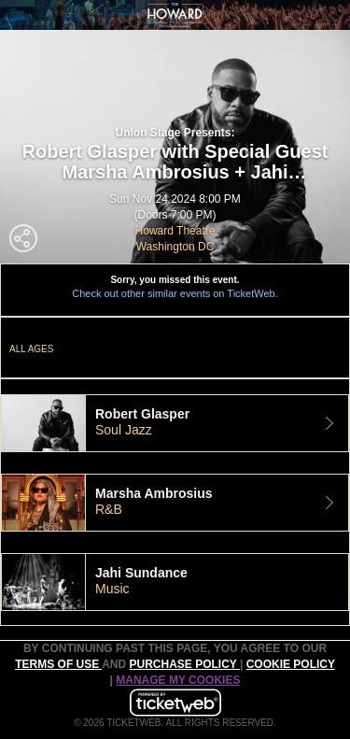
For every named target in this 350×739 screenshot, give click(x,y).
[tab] (175, 423)
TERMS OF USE (58, 664)
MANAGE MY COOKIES (178, 680)
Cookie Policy (290, 664)
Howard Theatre (175, 230)
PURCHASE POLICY (184, 664)
